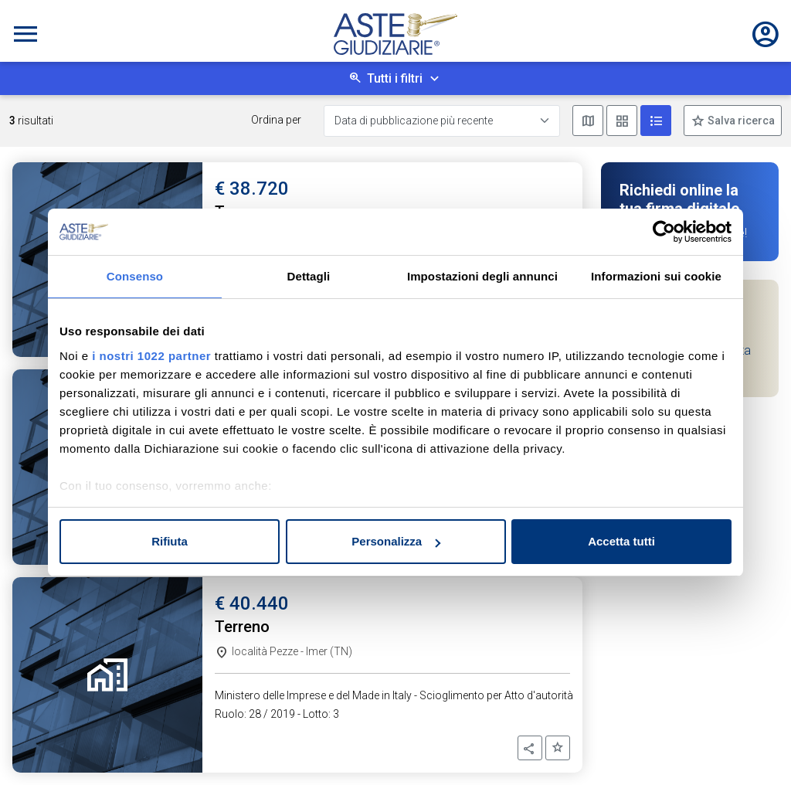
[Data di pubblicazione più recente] (442, 121)
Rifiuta (169, 541)
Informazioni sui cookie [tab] (656, 276)
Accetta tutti (621, 541)
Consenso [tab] (135, 276)
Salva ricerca (740, 120)
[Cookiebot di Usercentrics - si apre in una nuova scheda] (664, 231)
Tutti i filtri (395, 78)
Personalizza (395, 541)
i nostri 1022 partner (151, 355)
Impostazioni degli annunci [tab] (482, 276)
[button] (530, 748)
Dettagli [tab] (309, 276)
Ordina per (276, 120)
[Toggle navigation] (25, 34)
